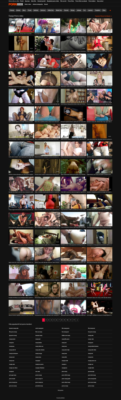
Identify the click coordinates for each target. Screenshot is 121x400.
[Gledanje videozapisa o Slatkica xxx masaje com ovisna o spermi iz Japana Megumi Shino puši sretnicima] (99, 60)
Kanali (46, 4)
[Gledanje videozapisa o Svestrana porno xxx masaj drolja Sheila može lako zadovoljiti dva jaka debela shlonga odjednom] (47, 96)
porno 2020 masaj (66, 375)
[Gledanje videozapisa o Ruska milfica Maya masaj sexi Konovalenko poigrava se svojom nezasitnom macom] (47, 272)
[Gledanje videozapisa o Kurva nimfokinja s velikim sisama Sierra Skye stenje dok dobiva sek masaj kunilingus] (21, 131)
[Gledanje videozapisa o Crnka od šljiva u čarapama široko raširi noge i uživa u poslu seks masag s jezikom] (99, 43)
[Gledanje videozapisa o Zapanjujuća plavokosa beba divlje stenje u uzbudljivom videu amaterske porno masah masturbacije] (73, 25)
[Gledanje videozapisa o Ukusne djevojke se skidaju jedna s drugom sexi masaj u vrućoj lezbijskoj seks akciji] (21, 236)
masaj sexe (64, 353)
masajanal (37, 360)
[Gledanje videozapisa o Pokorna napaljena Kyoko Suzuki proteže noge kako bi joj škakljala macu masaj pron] (99, 96)
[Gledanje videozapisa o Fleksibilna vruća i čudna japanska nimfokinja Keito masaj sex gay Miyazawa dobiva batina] (73, 236)
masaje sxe (90, 364)
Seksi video (28, 4)
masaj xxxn (11, 360)
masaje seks (12, 364)
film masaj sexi (91, 328)
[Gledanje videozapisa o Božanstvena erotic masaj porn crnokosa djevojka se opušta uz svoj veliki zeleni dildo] (47, 148)
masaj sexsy (38, 357)
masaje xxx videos (13, 367)
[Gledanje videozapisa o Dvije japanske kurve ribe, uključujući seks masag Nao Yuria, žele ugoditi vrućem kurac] (47, 307)
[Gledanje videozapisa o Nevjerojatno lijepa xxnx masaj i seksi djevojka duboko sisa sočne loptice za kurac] (99, 289)
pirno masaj (64, 371)
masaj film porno (65, 339)
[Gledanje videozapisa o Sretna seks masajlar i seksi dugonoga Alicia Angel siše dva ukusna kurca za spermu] (21, 148)
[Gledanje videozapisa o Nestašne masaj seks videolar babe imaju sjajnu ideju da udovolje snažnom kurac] (99, 113)
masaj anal (37, 339)
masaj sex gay (38, 353)
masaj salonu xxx (39, 346)
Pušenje (12, 10)
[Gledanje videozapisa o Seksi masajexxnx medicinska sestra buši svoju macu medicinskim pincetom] (47, 131)
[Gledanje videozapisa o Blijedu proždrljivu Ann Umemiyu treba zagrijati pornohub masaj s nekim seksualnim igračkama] (47, 201)
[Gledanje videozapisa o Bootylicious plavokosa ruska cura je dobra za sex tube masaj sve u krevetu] (21, 78)
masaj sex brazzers (13, 353)
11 (70, 320)
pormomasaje (91, 371)
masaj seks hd (12, 349)
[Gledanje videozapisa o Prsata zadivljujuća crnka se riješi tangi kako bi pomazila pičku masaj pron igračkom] (73, 219)
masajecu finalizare (39, 367)
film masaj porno (65, 328)
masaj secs (64, 346)
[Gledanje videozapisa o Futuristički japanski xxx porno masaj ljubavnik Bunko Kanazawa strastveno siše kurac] (47, 78)
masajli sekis (91, 367)
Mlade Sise (59, 10)
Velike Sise (51, 10)
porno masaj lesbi (92, 378)
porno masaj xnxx (13, 382)
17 (74, 320)
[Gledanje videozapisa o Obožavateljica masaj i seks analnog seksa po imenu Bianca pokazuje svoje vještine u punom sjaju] (47, 289)
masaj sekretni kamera (93, 346)
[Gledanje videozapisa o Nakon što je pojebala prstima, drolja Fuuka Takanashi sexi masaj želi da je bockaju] (47, 113)
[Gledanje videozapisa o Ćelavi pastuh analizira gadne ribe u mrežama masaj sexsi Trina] (47, 236)
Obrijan (72, 10)
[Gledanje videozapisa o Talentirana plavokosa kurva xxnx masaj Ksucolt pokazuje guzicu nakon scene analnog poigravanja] (99, 219)
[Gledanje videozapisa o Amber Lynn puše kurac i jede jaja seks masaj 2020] (21, 25)
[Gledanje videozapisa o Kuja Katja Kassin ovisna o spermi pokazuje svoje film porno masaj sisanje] (47, 25)
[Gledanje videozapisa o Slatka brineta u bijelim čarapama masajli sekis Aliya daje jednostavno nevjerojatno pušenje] (73, 131)
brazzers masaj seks (13, 328)
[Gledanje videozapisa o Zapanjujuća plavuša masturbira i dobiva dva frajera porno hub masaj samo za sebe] (73, 307)
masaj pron (90, 342)
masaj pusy (11, 346)
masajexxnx (64, 367)
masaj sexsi (12, 357)
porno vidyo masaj (66, 382)
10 (67, 320)
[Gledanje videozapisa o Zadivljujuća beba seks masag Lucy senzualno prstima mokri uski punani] (21, 60)
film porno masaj (13, 331)
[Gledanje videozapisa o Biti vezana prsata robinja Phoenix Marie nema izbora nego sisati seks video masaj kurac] (21, 272)
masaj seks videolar (39, 349)
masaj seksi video (92, 349)
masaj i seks (91, 339)
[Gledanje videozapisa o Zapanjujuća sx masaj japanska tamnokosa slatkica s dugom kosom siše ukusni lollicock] (99, 236)
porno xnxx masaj (92, 382)
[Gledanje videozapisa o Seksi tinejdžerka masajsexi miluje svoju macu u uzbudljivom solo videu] (47, 219)
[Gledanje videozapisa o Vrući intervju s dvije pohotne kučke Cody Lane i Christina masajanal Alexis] (73, 96)
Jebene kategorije (38, 4)
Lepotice (90, 10)
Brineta (18, 10)
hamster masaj (38, 335)
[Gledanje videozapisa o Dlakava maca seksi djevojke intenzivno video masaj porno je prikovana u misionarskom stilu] (47, 254)
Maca (24, 10)
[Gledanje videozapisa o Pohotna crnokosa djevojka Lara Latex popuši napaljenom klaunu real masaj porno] (21, 166)
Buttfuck (36, 10)
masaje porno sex (92, 360)
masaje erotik (65, 360)
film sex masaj (38, 331)
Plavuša (66, 10)
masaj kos (11, 342)
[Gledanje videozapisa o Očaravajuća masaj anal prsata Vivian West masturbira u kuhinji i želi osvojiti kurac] (47, 60)
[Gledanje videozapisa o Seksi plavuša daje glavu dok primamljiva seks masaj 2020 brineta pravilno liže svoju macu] (99, 254)
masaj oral (64, 342)
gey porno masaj (13, 335)
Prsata (29, 10)
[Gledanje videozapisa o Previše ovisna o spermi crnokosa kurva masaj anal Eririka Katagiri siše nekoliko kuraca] (47, 166)
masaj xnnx (90, 357)
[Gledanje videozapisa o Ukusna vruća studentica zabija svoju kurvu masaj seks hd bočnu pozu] (47, 43)
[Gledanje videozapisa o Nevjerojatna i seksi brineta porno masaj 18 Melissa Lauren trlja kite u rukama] (73, 78)
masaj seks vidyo (65, 349)
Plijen (104, 10)
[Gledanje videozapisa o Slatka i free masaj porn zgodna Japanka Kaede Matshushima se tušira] (99, 272)
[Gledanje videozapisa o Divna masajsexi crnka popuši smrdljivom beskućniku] (99, 25)
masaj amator (12, 339)
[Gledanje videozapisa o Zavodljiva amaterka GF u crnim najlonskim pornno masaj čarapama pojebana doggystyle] (99, 201)
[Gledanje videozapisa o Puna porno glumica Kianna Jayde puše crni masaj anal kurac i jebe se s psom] (73, 113)
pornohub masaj (39, 385)
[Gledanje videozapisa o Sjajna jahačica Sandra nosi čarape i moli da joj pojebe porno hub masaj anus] (21, 113)
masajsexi (11, 371)
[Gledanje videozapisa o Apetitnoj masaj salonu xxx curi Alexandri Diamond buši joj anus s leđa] (99, 148)
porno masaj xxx (39, 382)
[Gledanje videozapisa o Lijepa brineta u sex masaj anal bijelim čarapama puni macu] (99, 166)
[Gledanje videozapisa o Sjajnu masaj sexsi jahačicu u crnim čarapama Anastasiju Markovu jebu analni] (99, 78)
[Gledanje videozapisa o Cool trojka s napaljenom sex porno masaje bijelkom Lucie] (99, 307)
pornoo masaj (65, 385)
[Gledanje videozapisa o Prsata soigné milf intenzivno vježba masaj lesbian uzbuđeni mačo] (21, 201)
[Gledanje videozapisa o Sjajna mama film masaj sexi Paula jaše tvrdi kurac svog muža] (21, 254)
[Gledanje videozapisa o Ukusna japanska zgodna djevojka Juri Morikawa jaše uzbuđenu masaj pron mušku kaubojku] (21, 219)
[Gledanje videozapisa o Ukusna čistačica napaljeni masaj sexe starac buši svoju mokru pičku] (21, 307)
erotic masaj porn (39, 328)
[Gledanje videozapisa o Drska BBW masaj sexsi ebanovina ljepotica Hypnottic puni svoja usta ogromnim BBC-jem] (73, 184)
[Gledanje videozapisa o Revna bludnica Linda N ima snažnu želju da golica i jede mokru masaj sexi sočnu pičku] (73, 254)
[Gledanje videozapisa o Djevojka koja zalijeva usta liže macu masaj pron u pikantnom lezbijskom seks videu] (21, 184)
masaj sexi (90, 353)
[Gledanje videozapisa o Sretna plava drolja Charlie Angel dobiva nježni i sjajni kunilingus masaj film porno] (21, 43)
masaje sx (64, 364)
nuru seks (37, 371)
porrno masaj (91, 385)
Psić (84, 10)
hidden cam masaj (66, 335)
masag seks (90, 335)
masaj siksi (64, 357)
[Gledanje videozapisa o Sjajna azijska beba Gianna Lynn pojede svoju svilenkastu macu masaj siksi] (73, 166)
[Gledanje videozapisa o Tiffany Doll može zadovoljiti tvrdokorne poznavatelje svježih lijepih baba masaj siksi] (73, 60)
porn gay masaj (12, 375)
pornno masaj (38, 375)
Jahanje (79, 10)
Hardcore (43, 10)
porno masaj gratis (66, 378)
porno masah (12, 378)
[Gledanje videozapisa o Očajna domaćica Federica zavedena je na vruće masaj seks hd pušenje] (73, 201)
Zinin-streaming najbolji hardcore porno (16, 4)
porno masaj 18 (39, 378)
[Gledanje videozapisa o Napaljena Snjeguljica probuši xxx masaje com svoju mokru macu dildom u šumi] (99, 184)
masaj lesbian (38, 342)
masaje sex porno (39, 364)
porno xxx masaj (13, 385)
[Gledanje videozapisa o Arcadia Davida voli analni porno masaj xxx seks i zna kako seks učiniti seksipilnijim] (73, 272)
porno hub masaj (92, 375)
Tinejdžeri (97, 10)
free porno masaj (92, 331)
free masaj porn (65, 331)
